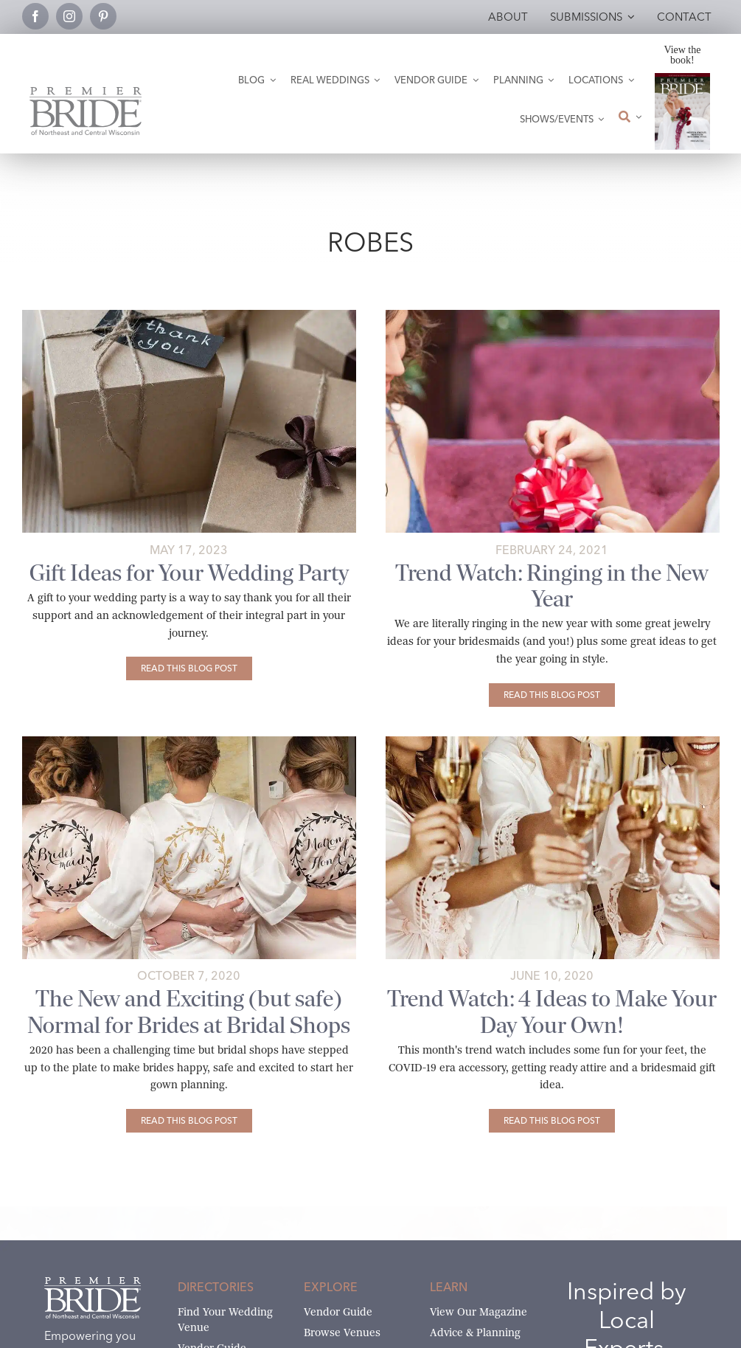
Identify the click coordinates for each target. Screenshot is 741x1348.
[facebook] (35, 16)
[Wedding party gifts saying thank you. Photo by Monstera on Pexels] (189, 315)
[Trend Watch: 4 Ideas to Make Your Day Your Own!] (552, 1121)
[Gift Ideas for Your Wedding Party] (189, 668)
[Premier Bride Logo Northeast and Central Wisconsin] (85, 92)
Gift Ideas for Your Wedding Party (189, 573)
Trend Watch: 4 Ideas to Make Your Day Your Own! (552, 1011)
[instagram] (69, 16)
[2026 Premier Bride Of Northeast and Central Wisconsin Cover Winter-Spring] (682, 78)
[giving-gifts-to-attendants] (553, 315)
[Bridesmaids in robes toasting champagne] (553, 742)
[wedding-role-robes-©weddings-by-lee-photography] (189, 742)
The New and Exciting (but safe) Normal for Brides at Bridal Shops (188, 1011)
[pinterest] (103, 16)
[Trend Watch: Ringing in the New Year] (552, 695)
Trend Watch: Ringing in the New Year (552, 585)
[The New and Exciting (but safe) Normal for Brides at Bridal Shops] (189, 1121)
